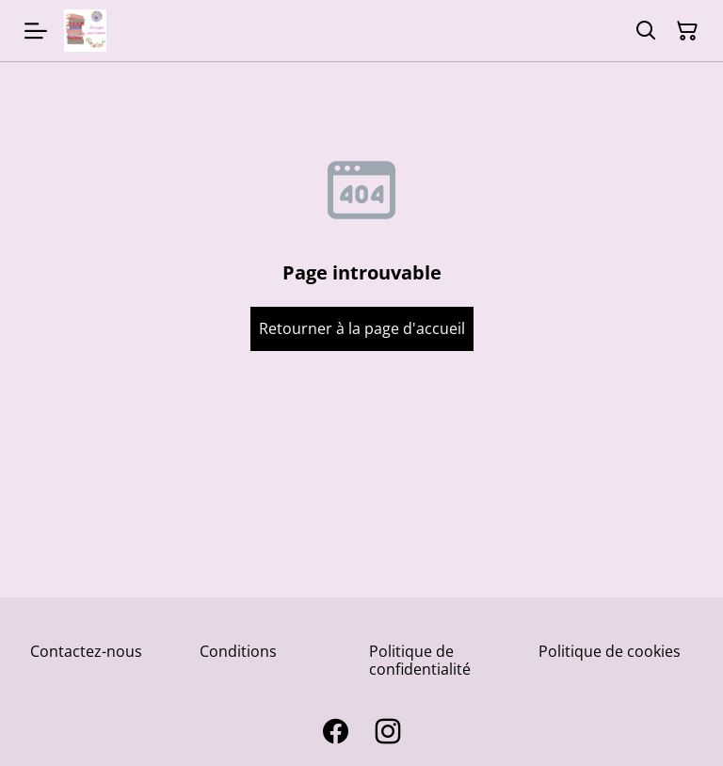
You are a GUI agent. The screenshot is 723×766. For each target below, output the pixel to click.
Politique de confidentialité (420, 660)
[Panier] (687, 31)
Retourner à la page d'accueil (362, 328)
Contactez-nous (86, 651)
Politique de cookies (609, 651)
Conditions (238, 651)
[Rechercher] (646, 31)
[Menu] (35, 30)
